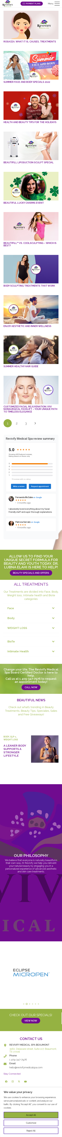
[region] (31, 1112)
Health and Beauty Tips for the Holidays (30, 122)
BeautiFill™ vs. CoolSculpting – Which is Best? (30, 244)
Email (12, 1063)
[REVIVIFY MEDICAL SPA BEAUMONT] (6, 1045)
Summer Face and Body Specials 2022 (27, 82)
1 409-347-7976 (30, 678)
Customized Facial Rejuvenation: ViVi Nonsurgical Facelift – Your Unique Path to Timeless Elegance (30, 409)
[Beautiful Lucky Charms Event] (31, 186)
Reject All (31, 1131)
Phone (13, 1055)
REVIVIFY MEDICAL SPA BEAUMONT (29, 1044)
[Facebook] (6, 1081)
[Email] (6, 1063)
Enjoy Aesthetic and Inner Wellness (27, 326)
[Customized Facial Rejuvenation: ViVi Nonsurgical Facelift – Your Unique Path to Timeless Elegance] (31, 390)
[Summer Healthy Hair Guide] (31, 350)
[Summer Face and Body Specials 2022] (31, 65)
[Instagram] (13, 1081)
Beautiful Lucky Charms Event (24, 202)
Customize (31, 1123)
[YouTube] (25, 1081)
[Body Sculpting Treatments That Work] (31, 269)
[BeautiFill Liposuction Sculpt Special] (31, 146)
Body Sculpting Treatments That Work (29, 285)
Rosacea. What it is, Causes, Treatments (30, 41)
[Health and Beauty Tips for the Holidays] (31, 105)
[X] (19, 1081)
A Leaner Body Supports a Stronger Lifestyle (15, 750)
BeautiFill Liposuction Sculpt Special (29, 162)
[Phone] (6, 1056)
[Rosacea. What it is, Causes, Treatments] (31, 25)
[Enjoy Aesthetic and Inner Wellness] (31, 309)
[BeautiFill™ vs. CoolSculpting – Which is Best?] (31, 226)
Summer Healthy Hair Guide (21, 366)
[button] (54, 3)
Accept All (31, 1115)
